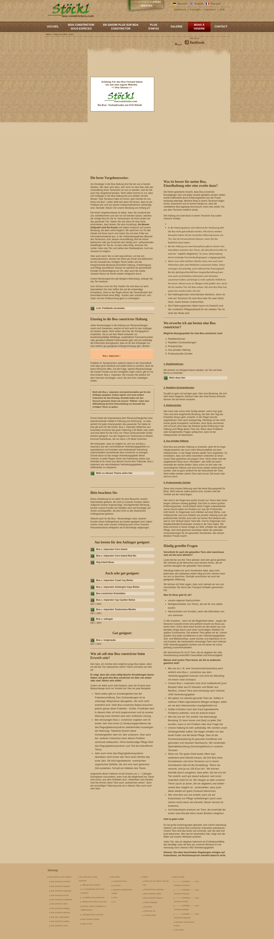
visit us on (194, 38)
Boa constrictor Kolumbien (110, 593)
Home (48, 34)
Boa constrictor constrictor (61, 881)
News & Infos (87, 924)
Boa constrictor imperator (60, 886)
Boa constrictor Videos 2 (153, 898)
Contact (220, 26)
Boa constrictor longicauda (61, 891)
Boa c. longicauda (106, 640)
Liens (115, 897)
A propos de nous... (120, 881)
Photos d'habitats (150, 902)
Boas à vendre (199, 26)
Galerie (176, 26)
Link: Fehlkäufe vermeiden (110, 308)
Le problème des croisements (93, 897)
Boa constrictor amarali (59, 895)
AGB (222, 9)
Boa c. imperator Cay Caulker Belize (115, 600)
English (198, 3)
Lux (114, 902)
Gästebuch (180, 9)
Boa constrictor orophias (60, 921)
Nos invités (179, 930)
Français (216, 3)
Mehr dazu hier (177, 377)
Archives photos (150, 915)
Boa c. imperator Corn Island (111, 549)
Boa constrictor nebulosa (60, 912)
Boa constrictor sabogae (60, 908)
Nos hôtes (148, 907)
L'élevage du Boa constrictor (93, 915)
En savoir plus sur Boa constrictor (121, 26)
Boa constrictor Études (90, 919)
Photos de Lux (149, 911)
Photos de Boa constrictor (154, 889)
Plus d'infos (153, 26)
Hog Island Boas (105, 562)
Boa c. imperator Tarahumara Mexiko (116, 609)
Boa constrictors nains (59, 926)
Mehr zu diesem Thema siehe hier (114, 473)
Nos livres (117, 885)
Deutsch (182, 3)
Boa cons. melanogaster (60, 917)
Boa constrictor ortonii (59, 904)
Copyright (195, 9)
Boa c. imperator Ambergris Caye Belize (117, 587)
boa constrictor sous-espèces (81, 26)
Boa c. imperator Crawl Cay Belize (114, 580)
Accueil (53, 26)
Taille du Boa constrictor (91, 885)
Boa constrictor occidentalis (61, 900)
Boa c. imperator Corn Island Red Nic (116, 555)
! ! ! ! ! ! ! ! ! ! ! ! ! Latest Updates (146, 3)
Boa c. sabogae (104, 619)
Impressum (210, 9)
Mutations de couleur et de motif (94, 902)
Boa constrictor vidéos (152, 894)
